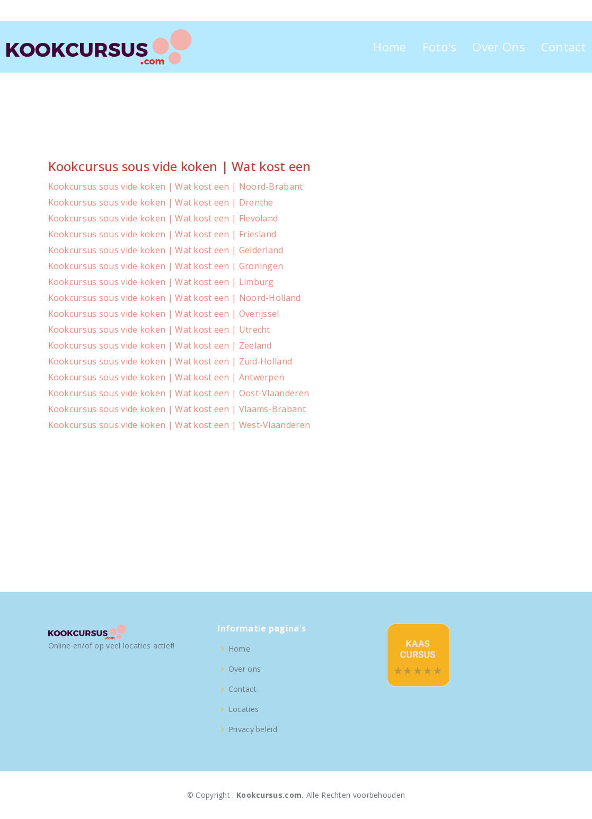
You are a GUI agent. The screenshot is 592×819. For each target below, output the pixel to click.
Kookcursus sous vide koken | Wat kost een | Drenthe (160, 202)
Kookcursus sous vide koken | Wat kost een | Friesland (162, 234)
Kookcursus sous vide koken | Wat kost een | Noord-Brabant (175, 186)
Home (389, 47)
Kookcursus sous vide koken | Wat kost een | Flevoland (163, 218)
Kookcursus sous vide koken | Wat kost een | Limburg (161, 282)
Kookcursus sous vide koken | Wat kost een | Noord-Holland (174, 298)
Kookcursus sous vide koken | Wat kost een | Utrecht (159, 329)
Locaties (243, 709)
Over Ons (498, 47)
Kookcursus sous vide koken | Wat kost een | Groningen (166, 266)
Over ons (244, 669)
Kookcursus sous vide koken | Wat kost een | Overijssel (163, 313)
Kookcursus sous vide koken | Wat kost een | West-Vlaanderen (179, 425)
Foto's (439, 47)
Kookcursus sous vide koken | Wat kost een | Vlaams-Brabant (177, 409)
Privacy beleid (252, 729)
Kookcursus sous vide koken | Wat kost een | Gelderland (166, 250)
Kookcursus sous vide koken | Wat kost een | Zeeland (160, 345)
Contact (563, 47)
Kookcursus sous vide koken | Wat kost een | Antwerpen (166, 377)
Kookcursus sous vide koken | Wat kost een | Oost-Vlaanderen (179, 393)
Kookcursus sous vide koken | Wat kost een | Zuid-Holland (170, 361)
